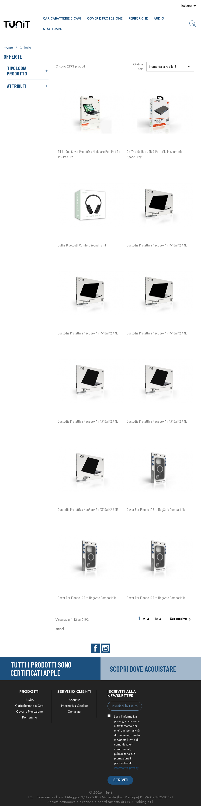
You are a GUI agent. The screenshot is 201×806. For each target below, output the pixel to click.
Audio (159, 18)
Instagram (105, 648)
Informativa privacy (126, 768)
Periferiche (138, 18)
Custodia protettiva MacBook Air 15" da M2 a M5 (157, 245)
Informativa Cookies (74, 705)
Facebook (95, 648)
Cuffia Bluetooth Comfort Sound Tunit (82, 245)
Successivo (181, 619)
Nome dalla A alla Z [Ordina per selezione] (170, 66)
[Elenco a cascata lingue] (189, 6)
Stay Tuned (52, 29)
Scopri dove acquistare (143, 668)
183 (157, 619)
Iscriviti (120, 780)
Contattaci (74, 711)
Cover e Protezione (105, 18)
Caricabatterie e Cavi (62, 18)
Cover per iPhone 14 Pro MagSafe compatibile (156, 509)
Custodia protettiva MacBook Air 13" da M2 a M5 (88, 421)
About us (74, 700)
